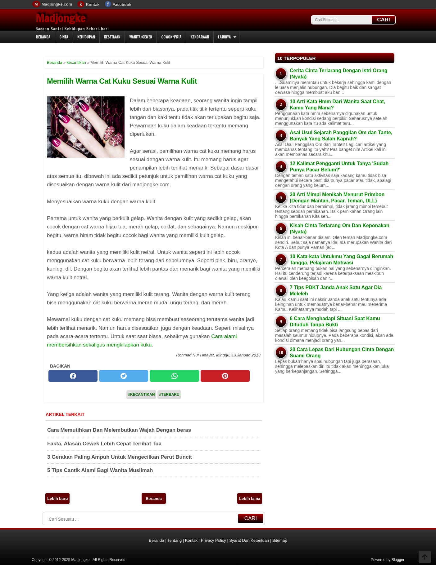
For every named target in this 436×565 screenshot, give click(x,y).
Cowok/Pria (171, 36)
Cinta (63, 36)
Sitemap (279, 540)
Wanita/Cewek (140, 36)
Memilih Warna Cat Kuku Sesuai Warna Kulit (122, 81)
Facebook (121, 4)
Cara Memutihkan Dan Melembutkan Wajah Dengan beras (119, 430)
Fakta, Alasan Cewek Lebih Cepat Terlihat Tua (104, 444)
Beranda (43, 36)
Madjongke (60, 18)
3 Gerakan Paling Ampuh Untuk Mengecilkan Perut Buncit (119, 457)
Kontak (92, 4)
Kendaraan (200, 36)
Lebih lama (249, 498)
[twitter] (123, 376)
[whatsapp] (174, 376)
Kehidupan (86, 36)
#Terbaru (169, 394)
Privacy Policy (213, 540)
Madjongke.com (57, 4)
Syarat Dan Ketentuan (249, 540)
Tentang (174, 540)
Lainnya (224, 36)
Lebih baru (57, 498)
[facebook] (73, 376)
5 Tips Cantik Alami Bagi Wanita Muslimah (100, 470)
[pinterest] (225, 376)
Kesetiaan (112, 36)
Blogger (398, 560)
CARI (383, 20)
